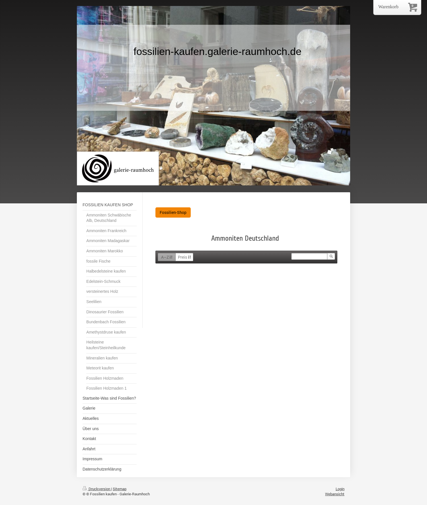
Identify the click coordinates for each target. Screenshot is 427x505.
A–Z (167, 257)
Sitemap (119, 488)
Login (340, 488)
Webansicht (334, 493)
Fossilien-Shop (173, 212)
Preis (184, 257)
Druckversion (97, 488)
